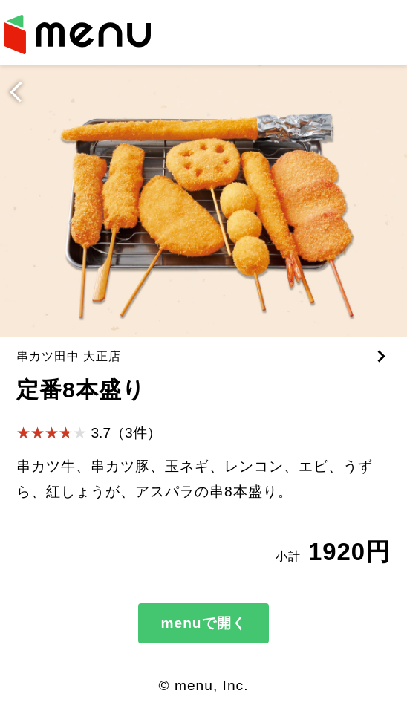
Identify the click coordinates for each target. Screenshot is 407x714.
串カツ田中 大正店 (69, 356)
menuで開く (203, 623)
